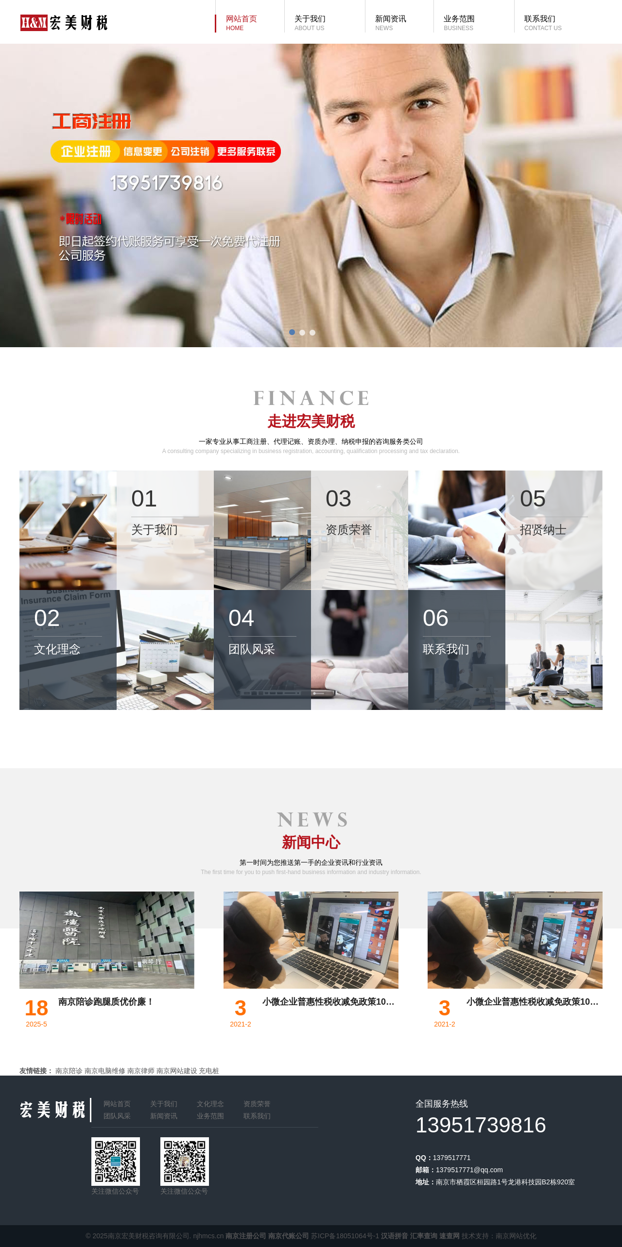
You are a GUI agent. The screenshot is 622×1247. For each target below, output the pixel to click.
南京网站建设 (176, 1071)
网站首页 (117, 1104)
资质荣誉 (257, 1104)
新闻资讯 (163, 1116)
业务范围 (210, 1116)
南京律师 (141, 1071)
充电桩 (209, 1071)
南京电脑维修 (105, 1071)
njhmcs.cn (208, 1236)
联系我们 (257, 1116)
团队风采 (117, 1116)
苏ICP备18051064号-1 (345, 1236)
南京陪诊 (69, 1071)
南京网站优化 (516, 1236)
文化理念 (210, 1104)
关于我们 (163, 1104)
